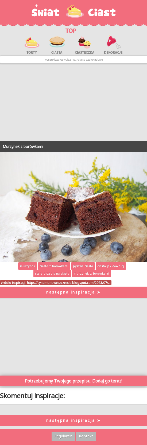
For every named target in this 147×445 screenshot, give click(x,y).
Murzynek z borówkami (23, 146)
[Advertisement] (73, 102)
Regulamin (63, 436)
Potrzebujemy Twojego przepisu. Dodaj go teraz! (73, 381)
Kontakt (86, 436)
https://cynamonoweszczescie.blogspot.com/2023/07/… (68, 282)
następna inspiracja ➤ (73, 292)
